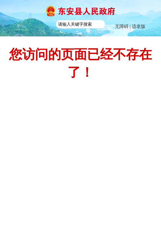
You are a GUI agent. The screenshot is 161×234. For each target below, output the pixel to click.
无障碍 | (123, 26)
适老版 (138, 26)
